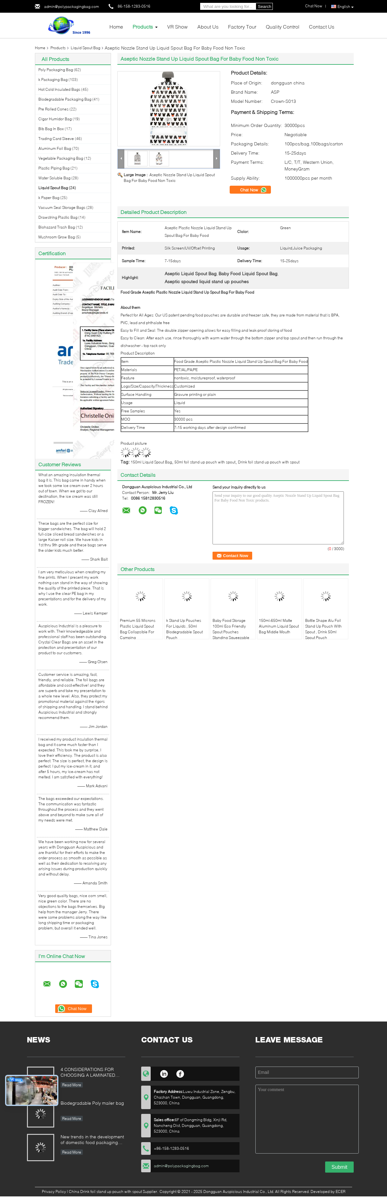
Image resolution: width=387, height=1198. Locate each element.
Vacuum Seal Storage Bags (61, 207)
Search (264, 6)
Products (143, 26)
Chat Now (253, 190)
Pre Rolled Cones (53, 109)
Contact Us (321, 26)
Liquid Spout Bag (85, 47)
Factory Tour (242, 26)
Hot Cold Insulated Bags (59, 89)
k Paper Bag (48, 197)
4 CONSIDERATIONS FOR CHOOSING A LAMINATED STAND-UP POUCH (88, 1073)
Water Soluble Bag (54, 178)
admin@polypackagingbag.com (71, 6)
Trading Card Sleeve (56, 138)
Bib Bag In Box (51, 128)
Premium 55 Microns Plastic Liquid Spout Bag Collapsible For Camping (137, 629)
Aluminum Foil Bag (54, 148)
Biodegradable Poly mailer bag (92, 1103)
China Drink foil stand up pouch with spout (105, 1191)
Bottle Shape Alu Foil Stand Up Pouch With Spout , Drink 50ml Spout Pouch (323, 629)
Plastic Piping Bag (53, 168)
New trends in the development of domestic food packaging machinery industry (92, 1140)
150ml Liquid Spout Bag (151, 462)
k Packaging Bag (53, 79)
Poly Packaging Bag (55, 69)
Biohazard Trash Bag (56, 227)
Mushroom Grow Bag (56, 237)
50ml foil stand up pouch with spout (204, 462)
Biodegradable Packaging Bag (64, 99)
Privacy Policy (54, 1191)
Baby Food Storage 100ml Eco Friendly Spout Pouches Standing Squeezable (231, 629)
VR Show (177, 26)
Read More (71, 1084)
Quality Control (282, 26)
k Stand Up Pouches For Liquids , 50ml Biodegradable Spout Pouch (184, 629)
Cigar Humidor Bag (55, 118)
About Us (208, 26)
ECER (340, 1191)
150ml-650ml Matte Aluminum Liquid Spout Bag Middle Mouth (279, 626)
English (346, 6)
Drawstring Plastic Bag (57, 217)
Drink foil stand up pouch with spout (268, 462)
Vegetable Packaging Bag (60, 158)
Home (116, 26)
